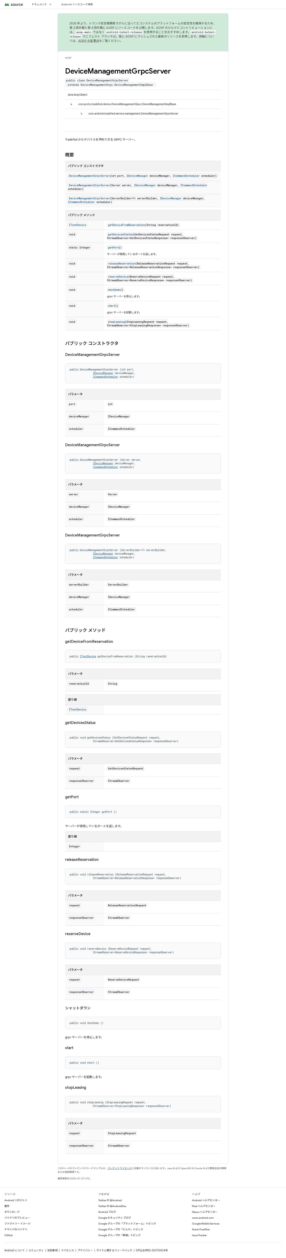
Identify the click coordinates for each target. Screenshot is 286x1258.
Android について (14, 1250)
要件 (6, 1206)
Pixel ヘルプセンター (204, 1206)
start (111, 305)
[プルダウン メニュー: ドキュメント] (52, 4)
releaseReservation (122, 263)
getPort (113, 247)
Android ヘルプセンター (206, 1200)
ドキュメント (39, 4)
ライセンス (67, 1250)
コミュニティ (36, 1250)
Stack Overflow (201, 1229)
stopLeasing (116, 321)
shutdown (114, 289)
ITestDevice (77, 225)
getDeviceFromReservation (126, 225)
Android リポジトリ (15, 1200)
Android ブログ (107, 1212)
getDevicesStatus (120, 234)
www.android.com (203, 1217)
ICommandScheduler (186, 175)
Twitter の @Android (110, 1200)
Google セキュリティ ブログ (114, 1217)
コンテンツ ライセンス (119, 1168)
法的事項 (52, 1250)
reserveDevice (118, 276)
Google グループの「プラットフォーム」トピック (127, 1223)
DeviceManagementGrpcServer (89, 175)
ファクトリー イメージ (17, 1223)
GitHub (8, 1235)
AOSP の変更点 (88, 41)
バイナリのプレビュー (17, 1217)
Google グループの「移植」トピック (119, 1235)
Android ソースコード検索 (77, 4)
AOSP (68, 57)
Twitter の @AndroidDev (112, 1206)
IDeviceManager (137, 175)
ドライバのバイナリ (15, 1229)
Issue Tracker (199, 1235)
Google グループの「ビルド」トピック (120, 1229)
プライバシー (85, 1250)
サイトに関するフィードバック (114, 1250)
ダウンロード (12, 1212)
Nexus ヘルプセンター (205, 1212)
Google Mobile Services (205, 1223)
